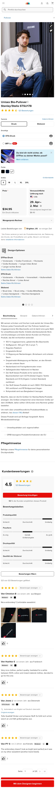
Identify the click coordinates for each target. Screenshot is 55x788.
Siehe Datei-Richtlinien (11, 269)
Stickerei (41, 124)
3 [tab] (29, 304)
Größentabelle (48, 178)
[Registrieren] (47, 3)
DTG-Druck (10, 136)
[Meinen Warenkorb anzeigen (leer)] (52, 3)
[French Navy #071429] (7, 171)
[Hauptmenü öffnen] (3, 3)
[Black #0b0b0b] (3, 171)
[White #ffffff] (12, 171)
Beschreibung (9, 316)
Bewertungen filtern (27, 574)
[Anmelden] (42, 3)
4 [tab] (32, 304)
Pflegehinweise (21, 449)
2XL (27, 182)
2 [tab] (26, 304)
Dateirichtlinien (48, 119)
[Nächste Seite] (39, 771)
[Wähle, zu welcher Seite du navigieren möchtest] (27, 771)
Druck (14, 124)
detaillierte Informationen (15, 240)
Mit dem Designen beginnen (27, 783)
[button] (27, 220)
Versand (23, 316)
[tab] (22, 94)
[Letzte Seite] (44, 771)
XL (21, 182)
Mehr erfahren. (22, 159)
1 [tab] (23, 304)
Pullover (7, 18)
